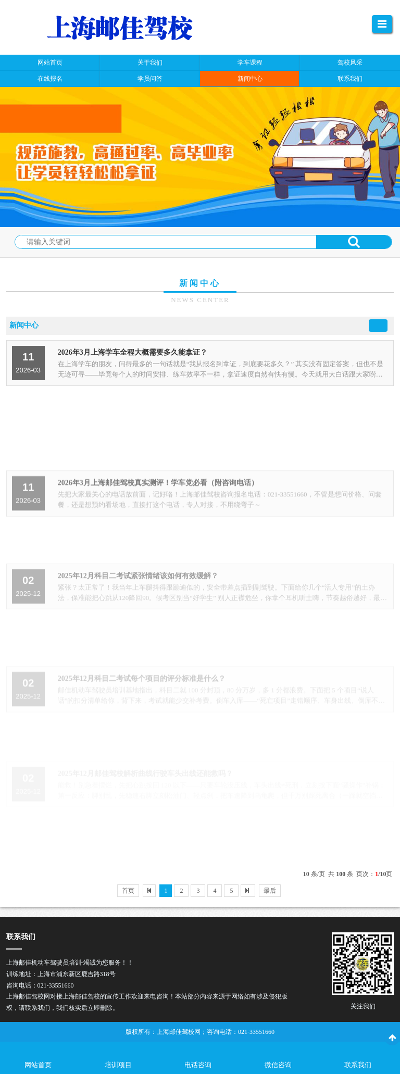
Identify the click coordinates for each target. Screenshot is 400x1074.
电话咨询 (197, 1065)
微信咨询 (278, 1065)
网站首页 (38, 1065)
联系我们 (357, 1065)
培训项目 (118, 1065)
